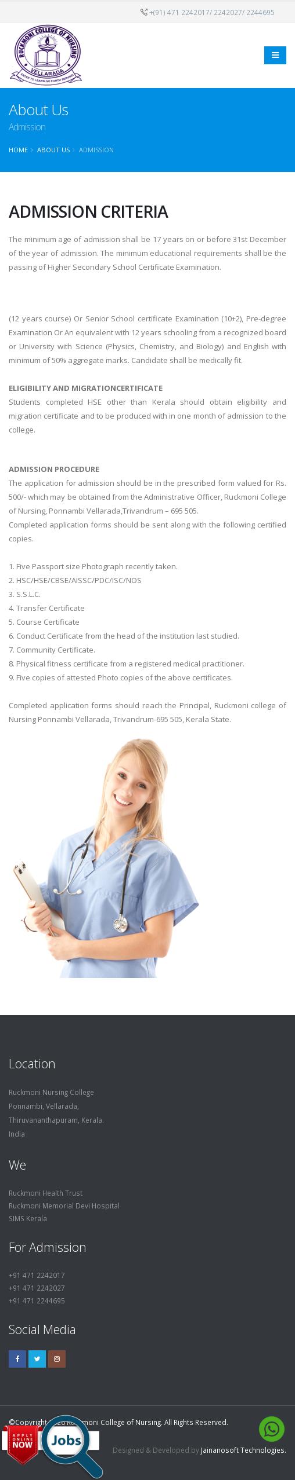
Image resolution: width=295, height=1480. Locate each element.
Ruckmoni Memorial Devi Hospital (64, 1205)
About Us (53, 149)
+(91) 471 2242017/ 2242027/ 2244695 (212, 12)
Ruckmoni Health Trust (45, 1192)
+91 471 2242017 (37, 1275)
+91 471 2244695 (37, 1300)
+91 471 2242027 (37, 1287)
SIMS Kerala (28, 1218)
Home (18, 149)
